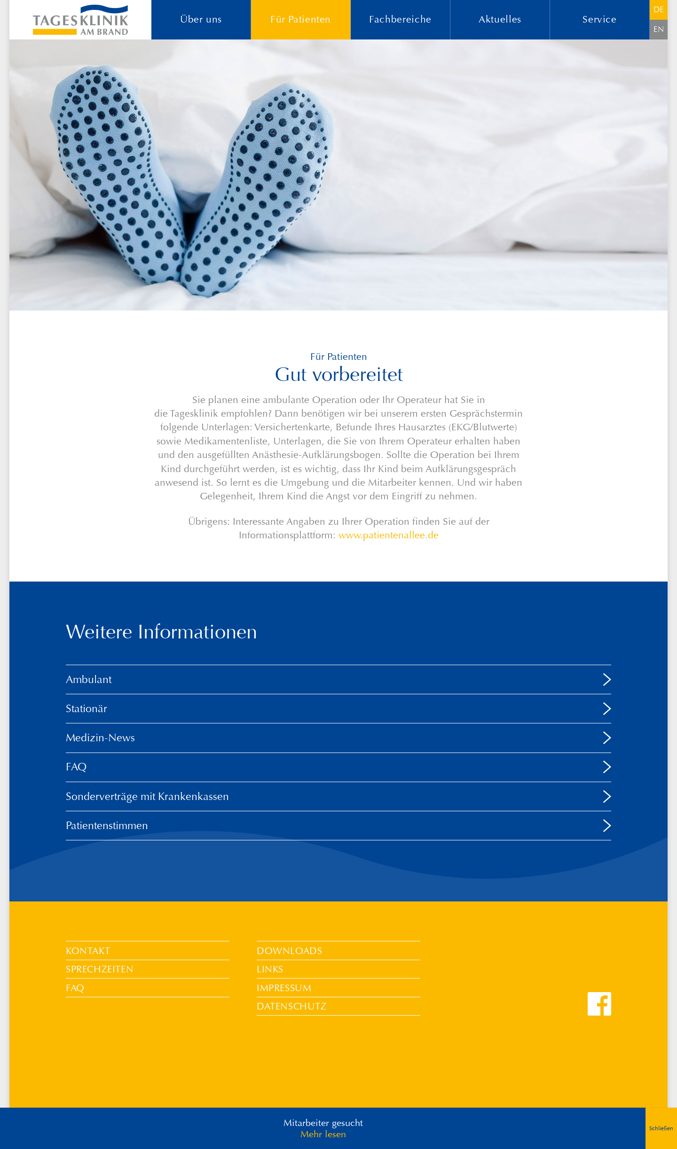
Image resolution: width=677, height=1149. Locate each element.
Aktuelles (500, 19)
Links (270, 969)
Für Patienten (300, 19)
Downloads (289, 950)
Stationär (86, 708)
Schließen (661, 1128)
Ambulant (88, 679)
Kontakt (88, 950)
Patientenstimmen (107, 825)
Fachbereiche (400, 19)
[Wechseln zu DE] (659, 10)
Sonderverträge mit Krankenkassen (147, 796)
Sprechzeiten (100, 969)
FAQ (76, 766)
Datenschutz (292, 1006)
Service (599, 19)
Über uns (201, 19)
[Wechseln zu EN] (659, 29)
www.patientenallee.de (388, 535)
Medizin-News (100, 737)
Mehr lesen (323, 1134)
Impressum (284, 988)
